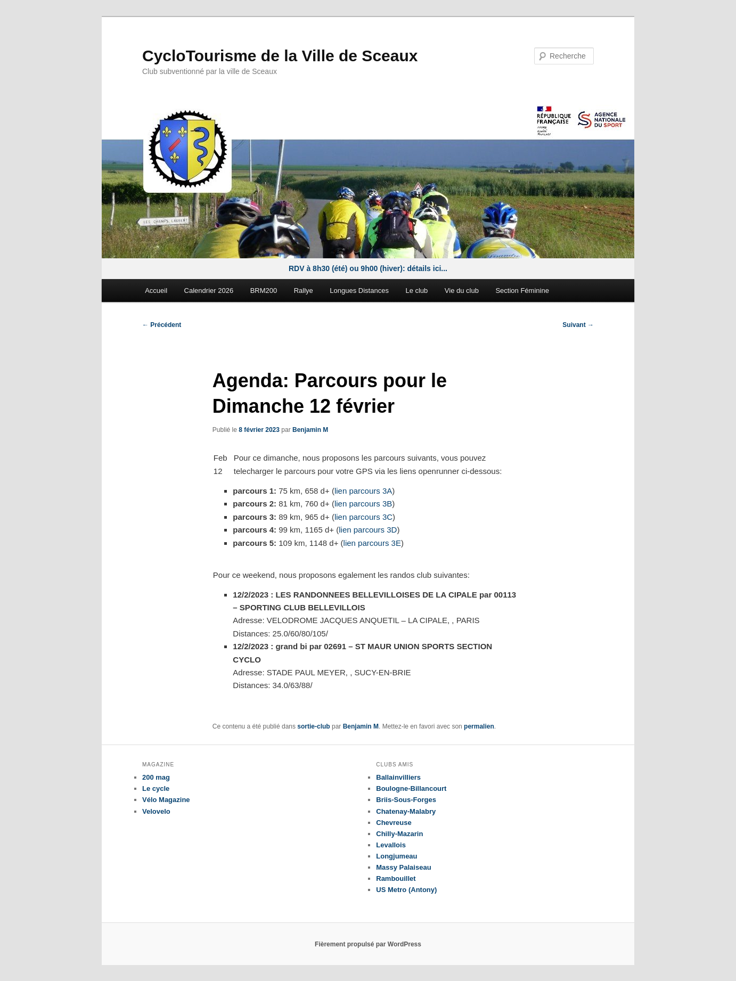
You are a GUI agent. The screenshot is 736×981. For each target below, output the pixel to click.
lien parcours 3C (363, 516)
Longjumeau (396, 856)
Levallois (391, 845)
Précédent (161, 325)
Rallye (303, 291)
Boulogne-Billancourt (411, 788)
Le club (416, 291)
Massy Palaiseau (403, 867)
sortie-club (313, 726)
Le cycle (155, 788)
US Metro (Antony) (406, 890)
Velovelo (156, 811)
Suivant (578, 325)
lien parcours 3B (363, 503)
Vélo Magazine (166, 800)
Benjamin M (310, 430)
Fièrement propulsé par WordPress (368, 944)
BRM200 (263, 291)
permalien (479, 726)
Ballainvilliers (398, 777)
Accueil (156, 291)
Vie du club (462, 291)
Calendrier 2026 (209, 291)
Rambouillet (395, 878)
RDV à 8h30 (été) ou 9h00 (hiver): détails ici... (368, 268)
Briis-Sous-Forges (406, 800)
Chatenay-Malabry (406, 811)
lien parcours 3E (372, 542)
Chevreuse (393, 823)
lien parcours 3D (368, 529)
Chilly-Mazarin (399, 834)
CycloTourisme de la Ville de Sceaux (280, 55)
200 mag (156, 777)
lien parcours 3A (363, 490)
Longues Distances (359, 291)
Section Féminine (522, 291)
